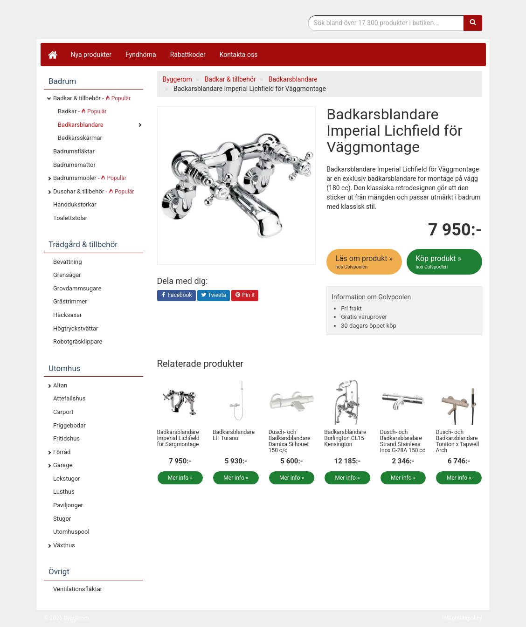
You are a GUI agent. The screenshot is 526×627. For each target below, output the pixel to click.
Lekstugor (66, 478)
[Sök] (473, 23)
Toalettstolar (70, 217)
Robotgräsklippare (77, 341)
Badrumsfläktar (74, 151)
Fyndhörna (140, 54)
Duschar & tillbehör (93, 191)
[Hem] (52, 54)
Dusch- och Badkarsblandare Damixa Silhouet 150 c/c (290, 441)
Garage (62, 465)
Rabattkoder (188, 54)
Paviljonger (68, 505)
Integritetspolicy (462, 618)
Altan (60, 385)
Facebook (176, 295)
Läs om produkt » (364, 262)
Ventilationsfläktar (77, 589)
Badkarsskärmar (80, 137)
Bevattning (67, 261)
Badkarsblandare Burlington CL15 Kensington (345, 438)
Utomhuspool (71, 531)
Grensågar (67, 274)
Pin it (245, 295)
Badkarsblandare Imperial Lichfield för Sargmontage (178, 438)
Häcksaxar (67, 314)
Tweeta (213, 295)
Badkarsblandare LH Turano (234, 435)
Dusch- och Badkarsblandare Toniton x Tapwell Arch (457, 441)
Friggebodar (69, 425)
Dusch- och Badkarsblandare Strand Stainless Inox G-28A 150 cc (402, 441)
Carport (63, 411)
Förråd (61, 451)
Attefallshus (69, 398)
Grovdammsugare (77, 288)
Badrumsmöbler (89, 177)
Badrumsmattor (74, 164)
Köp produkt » (445, 262)
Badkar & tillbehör (92, 98)
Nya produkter (91, 54)
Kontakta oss (239, 54)
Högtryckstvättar (75, 328)
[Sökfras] (386, 23)
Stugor (62, 518)
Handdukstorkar (75, 204)
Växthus (64, 545)
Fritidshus (66, 438)
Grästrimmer (70, 301)
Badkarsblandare (81, 124)
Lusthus (64, 491)
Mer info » (180, 478)
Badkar (82, 111)
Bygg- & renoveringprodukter (118, 20)
